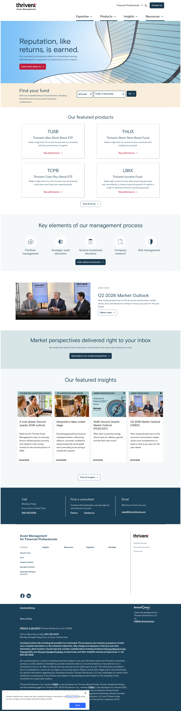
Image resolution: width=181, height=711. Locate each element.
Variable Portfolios (27, 562)
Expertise (90, 547)
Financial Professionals (142, 547)
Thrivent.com (138, 551)
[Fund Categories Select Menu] (85, 94)
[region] (45, 700)
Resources (68, 547)
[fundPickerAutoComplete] (109, 94)
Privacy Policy (72, 696)
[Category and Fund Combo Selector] (119, 94)
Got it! (77, 705)
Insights (45, 547)
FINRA (55, 684)
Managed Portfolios (27, 567)
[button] (142, 5)
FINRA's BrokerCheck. (144, 621)
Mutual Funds (25, 553)
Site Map (112, 547)
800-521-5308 (51, 634)
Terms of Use (26, 619)
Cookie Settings (27, 608)
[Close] (85, 693)
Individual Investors (140, 543)
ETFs (22, 558)
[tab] (85, 16)
